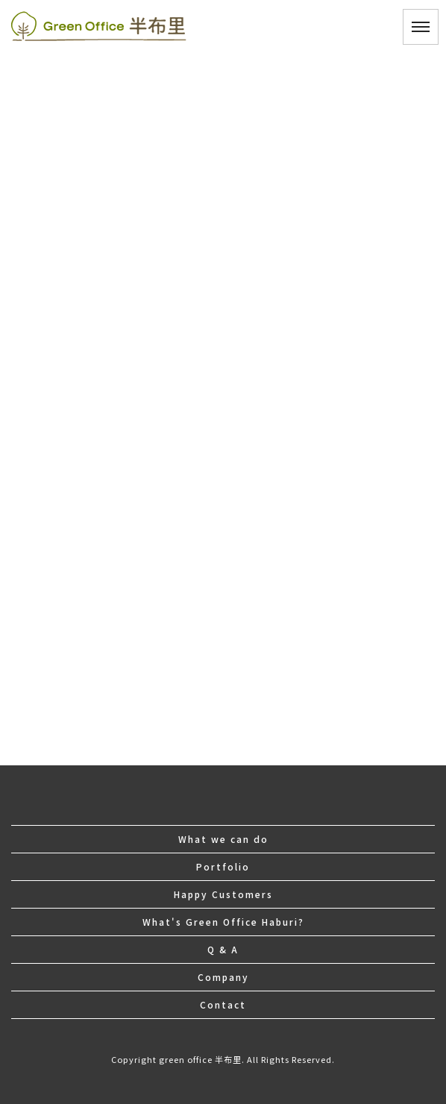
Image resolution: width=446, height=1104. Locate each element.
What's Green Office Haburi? (223, 921)
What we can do (223, 838)
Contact (223, 1004)
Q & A (223, 949)
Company (223, 976)
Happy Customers (223, 894)
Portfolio (223, 866)
